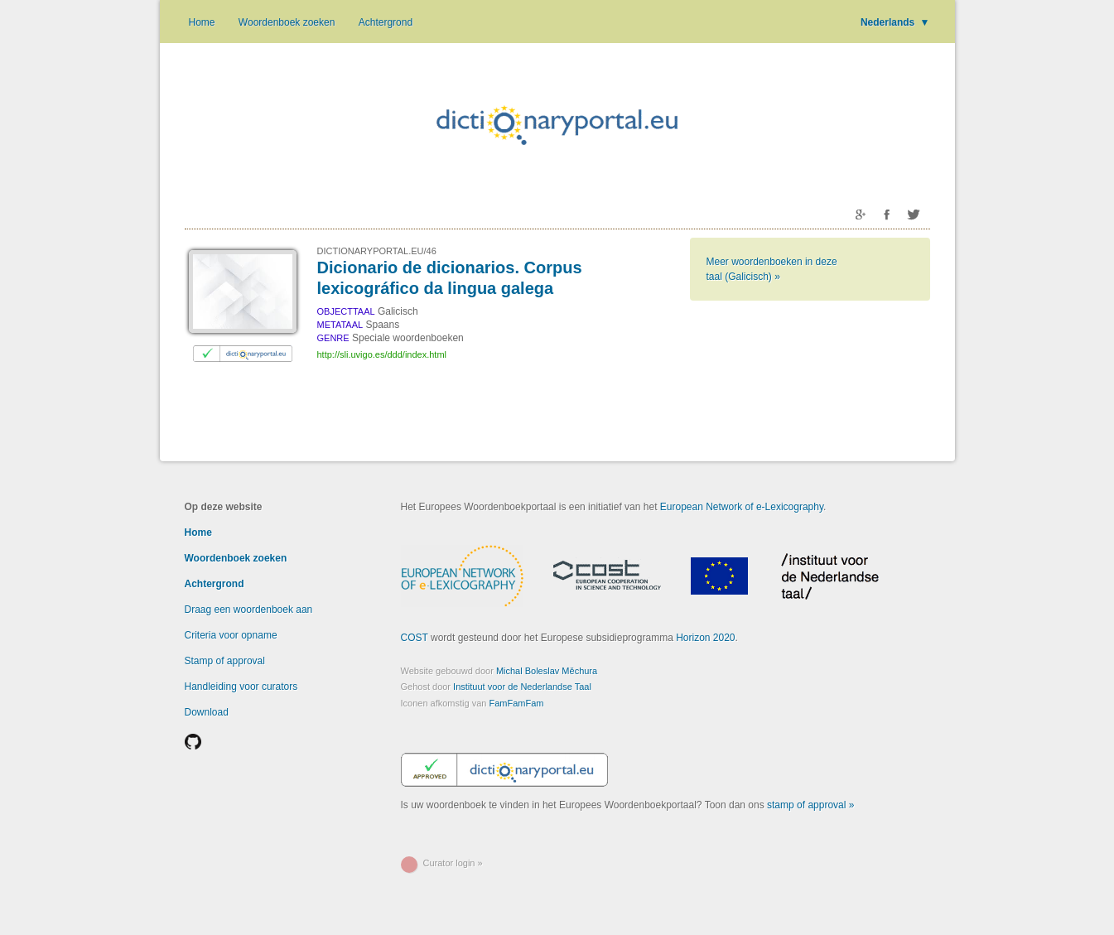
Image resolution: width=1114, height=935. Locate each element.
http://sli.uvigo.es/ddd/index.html (382, 354)
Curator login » (453, 863)
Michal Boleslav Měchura (546, 671)
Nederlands (895, 22)
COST (414, 637)
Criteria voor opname (231, 635)
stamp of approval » (810, 805)
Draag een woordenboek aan (249, 609)
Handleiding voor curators (241, 686)
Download (207, 712)
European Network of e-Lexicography (741, 507)
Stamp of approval (225, 661)
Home (202, 22)
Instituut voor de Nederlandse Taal (522, 687)
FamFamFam (516, 703)
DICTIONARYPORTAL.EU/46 (376, 251)
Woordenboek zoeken (287, 22)
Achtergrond (385, 22)
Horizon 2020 (705, 637)
